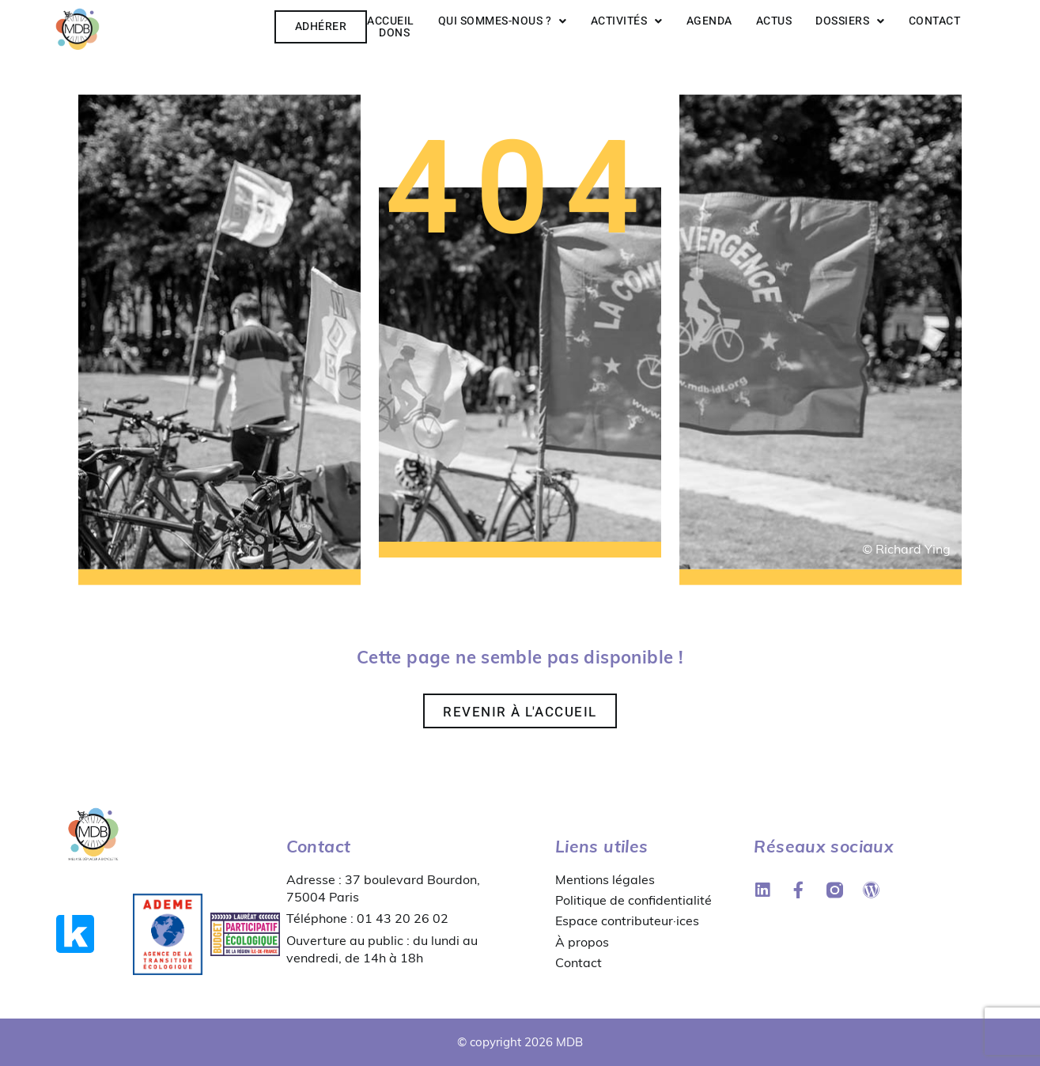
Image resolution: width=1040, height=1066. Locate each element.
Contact (935, 21)
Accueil (390, 21)
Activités (627, 21)
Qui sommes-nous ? (502, 21)
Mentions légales (605, 879)
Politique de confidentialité (633, 900)
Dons (394, 33)
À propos (582, 942)
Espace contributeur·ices (627, 920)
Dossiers (850, 21)
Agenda (709, 21)
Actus (774, 21)
